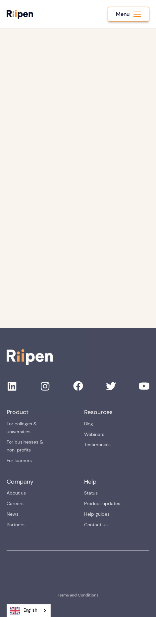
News (13, 514)
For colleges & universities (22, 428)
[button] (128, 14)
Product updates (102, 503)
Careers (15, 503)
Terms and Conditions (78, 595)
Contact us (96, 525)
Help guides (97, 514)
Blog (88, 424)
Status (91, 493)
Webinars (94, 434)
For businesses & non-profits (25, 446)
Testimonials (97, 445)
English (23, 611)
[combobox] (29, 610)
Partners (16, 525)
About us (16, 493)
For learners (19, 460)
